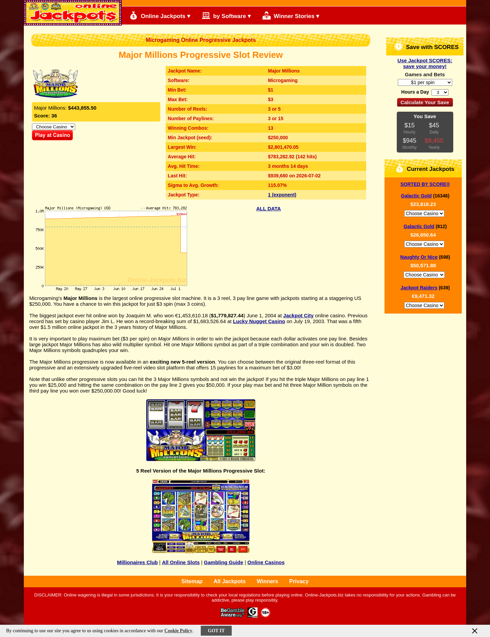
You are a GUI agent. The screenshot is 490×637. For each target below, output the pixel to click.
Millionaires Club (137, 562)
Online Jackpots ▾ (159, 15)
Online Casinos (265, 562)
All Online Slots (181, 562)
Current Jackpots (425, 168)
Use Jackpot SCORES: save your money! (424, 63)
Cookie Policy (178, 630)
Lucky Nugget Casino (259, 321)
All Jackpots (230, 581)
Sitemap (191, 581)
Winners (267, 581)
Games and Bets (425, 74)
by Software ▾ (226, 15)
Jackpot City (298, 315)
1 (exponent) (282, 194)
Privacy (299, 581)
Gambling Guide (223, 562)
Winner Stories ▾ (290, 15)
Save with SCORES (426, 46)
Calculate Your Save (425, 102)
